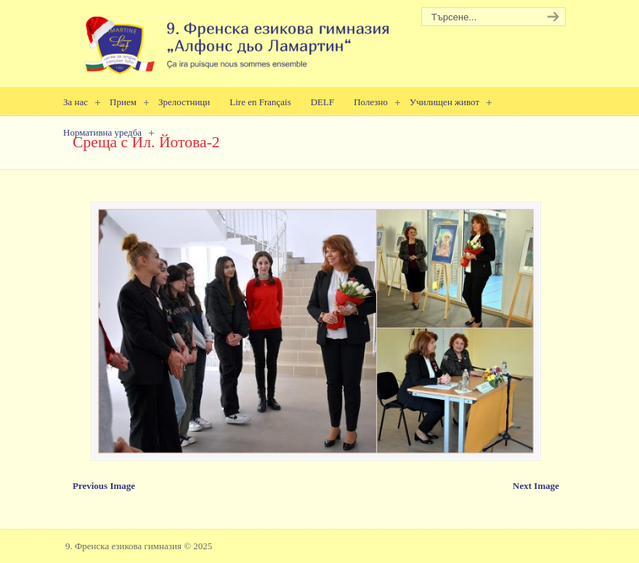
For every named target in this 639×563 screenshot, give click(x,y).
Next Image (536, 485)
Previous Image (104, 485)
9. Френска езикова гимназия (232, 40)
